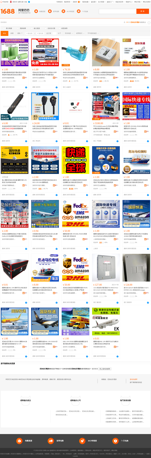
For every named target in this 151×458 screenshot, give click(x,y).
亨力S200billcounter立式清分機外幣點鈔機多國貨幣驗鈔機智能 (105, 127)
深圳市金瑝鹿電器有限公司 (100, 78)
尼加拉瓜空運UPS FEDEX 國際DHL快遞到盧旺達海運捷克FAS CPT (14, 343)
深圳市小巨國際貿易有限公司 (70, 347)
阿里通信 (109, 454)
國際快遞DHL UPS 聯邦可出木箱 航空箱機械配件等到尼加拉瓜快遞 (14, 289)
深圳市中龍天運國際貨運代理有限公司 (39, 185)
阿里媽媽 (81, 454)
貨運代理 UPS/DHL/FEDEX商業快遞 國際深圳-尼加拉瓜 (136, 127)
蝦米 (87, 454)
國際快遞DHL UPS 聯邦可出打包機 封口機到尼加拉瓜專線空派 (105, 343)
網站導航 (114, 450)
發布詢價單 (133, 379)
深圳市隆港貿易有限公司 (9, 131)
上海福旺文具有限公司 (113, 418)
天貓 (52, 454)
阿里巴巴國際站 (16, 454)
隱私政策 (88, 450)
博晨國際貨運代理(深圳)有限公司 (70, 131)
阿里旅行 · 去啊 (71, 454)
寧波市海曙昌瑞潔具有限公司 (128, 415)
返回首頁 (95, 369)
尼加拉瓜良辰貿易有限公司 (78, 411)
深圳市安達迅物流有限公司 (39, 239)
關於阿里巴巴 (97, 450)
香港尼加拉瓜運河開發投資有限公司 (68, 415)
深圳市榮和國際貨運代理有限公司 (70, 185)
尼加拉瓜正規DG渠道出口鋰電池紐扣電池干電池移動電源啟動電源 (105, 181)
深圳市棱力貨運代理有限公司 (39, 293)
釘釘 (134, 454)
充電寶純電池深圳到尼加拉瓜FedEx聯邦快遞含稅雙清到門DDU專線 (45, 235)
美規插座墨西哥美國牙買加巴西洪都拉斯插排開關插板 (14, 127)
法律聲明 (73, 450)
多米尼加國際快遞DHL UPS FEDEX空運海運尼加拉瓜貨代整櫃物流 (45, 343)
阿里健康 (140, 454)
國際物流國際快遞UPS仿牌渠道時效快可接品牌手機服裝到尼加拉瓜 (136, 74)
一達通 (147, 454)
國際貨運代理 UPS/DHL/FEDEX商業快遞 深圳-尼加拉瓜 (75, 235)
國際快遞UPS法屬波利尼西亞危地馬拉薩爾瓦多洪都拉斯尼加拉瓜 (75, 181)
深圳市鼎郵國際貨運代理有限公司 (131, 78)
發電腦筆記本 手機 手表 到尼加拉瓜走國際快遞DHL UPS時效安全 (75, 127)
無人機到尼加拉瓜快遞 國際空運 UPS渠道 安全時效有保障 (14, 181)
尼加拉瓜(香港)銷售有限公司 (91, 411)
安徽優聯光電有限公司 (113, 422)
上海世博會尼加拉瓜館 (63, 411)
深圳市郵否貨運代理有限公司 (9, 239)
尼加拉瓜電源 (112, 379)
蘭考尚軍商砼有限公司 (126, 418)
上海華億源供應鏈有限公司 (100, 239)
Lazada (75, 456)
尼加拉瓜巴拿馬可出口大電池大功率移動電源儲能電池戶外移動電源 (44, 74)
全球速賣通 (39, 454)
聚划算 (57, 454)
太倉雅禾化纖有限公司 (126, 411)
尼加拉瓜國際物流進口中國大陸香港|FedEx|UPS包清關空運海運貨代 (14, 235)
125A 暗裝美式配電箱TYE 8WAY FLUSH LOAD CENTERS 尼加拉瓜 (105, 289)
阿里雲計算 (94, 454)
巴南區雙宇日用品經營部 (114, 415)
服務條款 (81, 450)
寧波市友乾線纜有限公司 (70, 78)
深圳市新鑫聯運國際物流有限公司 (9, 78)
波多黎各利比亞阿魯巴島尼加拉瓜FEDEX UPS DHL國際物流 (44, 181)
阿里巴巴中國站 (28, 454)
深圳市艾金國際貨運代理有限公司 (39, 78)
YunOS (101, 454)
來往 (129, 454)
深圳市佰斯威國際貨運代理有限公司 (70, 239)
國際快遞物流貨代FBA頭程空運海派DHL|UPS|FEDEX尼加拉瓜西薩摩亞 (106, 235)
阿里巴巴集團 (4, 454)
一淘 (62, 454)
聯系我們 (107, 450)
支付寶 (124, 454)
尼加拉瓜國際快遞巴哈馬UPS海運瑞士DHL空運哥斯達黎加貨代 (136, 235)
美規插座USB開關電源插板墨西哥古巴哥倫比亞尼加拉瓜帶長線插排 (105, 74)
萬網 (115, 454)
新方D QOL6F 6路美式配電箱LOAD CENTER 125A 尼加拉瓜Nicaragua (136, 289)
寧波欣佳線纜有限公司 (39, 131)
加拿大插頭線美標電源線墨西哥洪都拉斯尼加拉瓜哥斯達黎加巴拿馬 (75, 74)
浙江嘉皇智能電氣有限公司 (100, 293)
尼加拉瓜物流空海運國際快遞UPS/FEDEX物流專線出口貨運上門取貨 (75, 289)
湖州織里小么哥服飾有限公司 (128, 422)
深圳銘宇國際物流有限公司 (9, 185)
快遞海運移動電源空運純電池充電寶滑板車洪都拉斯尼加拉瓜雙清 (14, 74)
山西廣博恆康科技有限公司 (141, 422)
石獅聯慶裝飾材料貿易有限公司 (116, 411)
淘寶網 (47, 454)
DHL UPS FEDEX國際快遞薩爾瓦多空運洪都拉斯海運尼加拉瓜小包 (75, 343)
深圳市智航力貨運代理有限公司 (131, 185)
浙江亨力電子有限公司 (100, 131)
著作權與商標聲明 (62, 450)
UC (119, 454)
